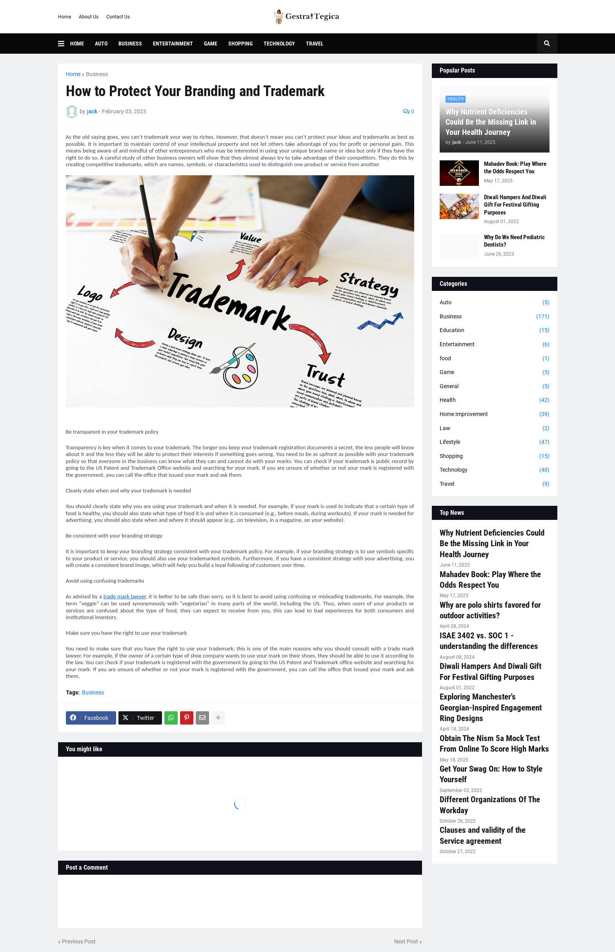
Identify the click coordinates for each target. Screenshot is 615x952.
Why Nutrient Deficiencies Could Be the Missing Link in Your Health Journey (491, 122)
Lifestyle (494, 442)
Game (494, 372)
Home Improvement (494, 414)
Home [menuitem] (77, 43)
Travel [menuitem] (315, 43)
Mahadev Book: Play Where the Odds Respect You (515, 167)
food (494, 359)
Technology (494, 470)
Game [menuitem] (210, 43)
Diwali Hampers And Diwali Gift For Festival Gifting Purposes (515, 205)
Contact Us (118, 17)
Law (494, 428)
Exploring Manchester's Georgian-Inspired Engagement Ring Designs (491, 707)
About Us (88, 17)
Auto (494, 303)
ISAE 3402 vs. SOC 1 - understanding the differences (489, 641)
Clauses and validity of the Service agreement (483, 835)
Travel (494, 484)
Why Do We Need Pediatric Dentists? (514, 241)
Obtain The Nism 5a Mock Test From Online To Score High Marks (494, 744)
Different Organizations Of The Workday (490, 805)
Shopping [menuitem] (240, 43)
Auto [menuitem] (101, 43)
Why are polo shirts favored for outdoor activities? (490, 610)
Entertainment (494, 345)
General (494, 387)
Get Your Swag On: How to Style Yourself (491, 774)
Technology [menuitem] (279, 43)
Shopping (494, 456)
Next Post (406, 941)
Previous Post (79, 941)
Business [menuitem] (130, 43)
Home (64, 17)
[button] (64, 43)
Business (97, 74)
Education (494, 330)
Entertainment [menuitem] (173, 43)
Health (494, 400)
